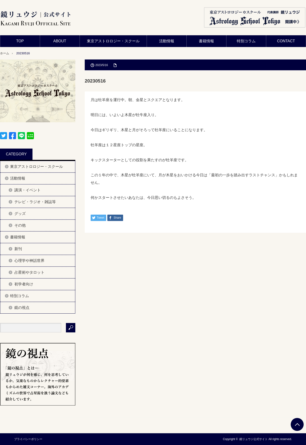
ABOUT (59, 41)
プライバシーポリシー (28, 439)
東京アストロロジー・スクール (113, 41)
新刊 (18, 249)
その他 (20, 225)
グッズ (20, 214)
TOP (20, 41)
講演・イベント (27, 190)
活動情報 (166, 41)
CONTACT (286, 41)
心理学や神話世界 (29, 261)
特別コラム (246, 41)
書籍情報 (206, 41)
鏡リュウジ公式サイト (253, 439)
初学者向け (23, 284)
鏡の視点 (21, 308)
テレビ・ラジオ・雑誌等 (35, 202)
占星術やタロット (29, 272)
